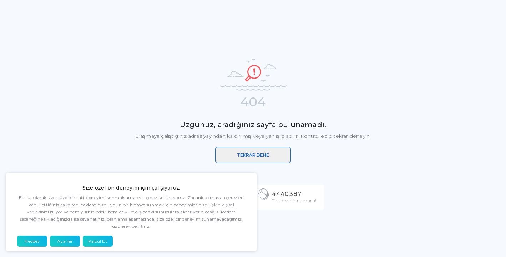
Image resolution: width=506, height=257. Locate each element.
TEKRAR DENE (253, 155)
